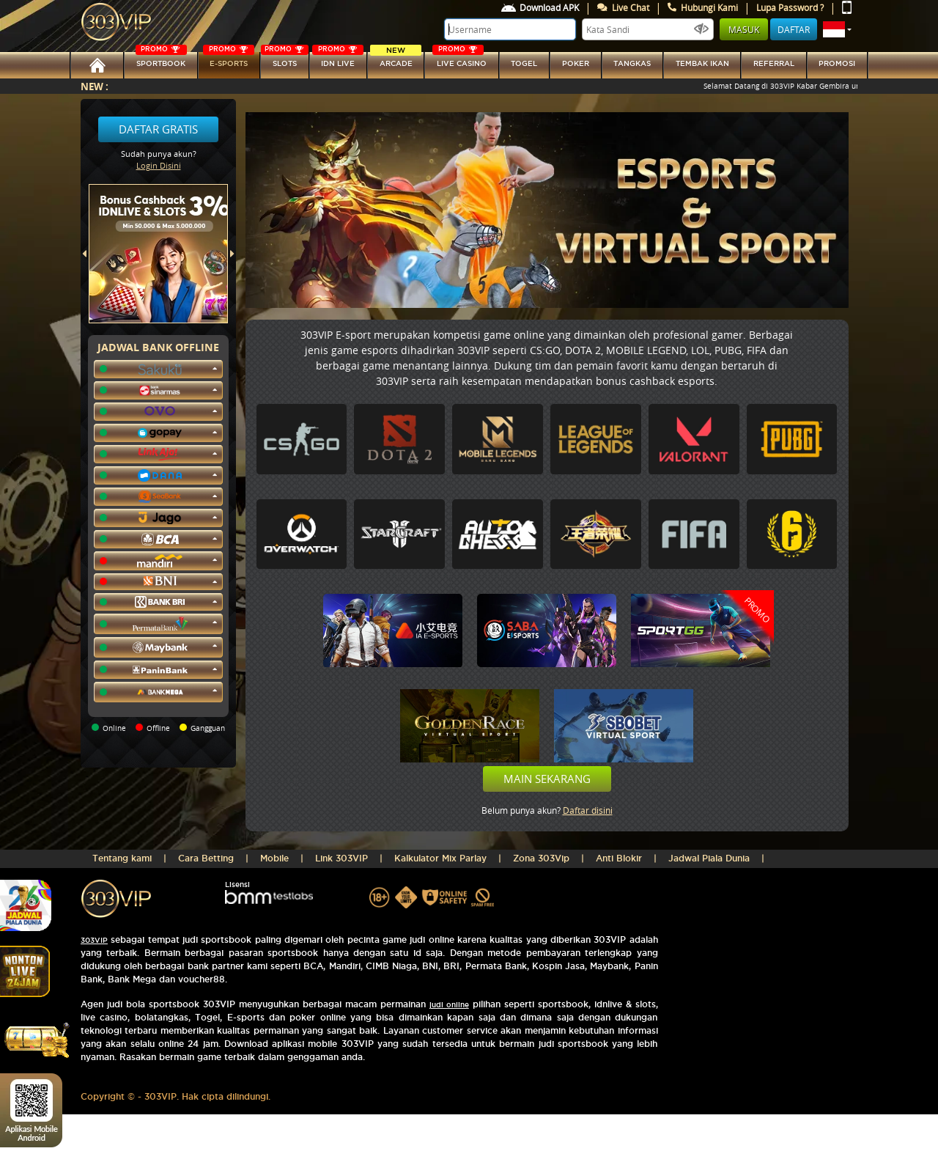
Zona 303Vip (541, 858)
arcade (395, 59)
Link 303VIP (341, 858)
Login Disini (158, 165)
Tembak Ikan (702, 63)
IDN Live (337, 59)
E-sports (228, 59)
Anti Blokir (619, 858)
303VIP (94, 940)
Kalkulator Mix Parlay (440, 858)
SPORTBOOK (161, 59)
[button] (837, 29)
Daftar (794, 29)
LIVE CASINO (459, 59)
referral (773, 63)
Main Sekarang (547, 778)
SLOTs (284, 59)
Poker (575, 63)
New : (94, 86)
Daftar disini (588, 810)
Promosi (837, 63)
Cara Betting (206, 858)
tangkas (632, 63)
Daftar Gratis (158, 129)
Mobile (274, 858)
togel (524, 63)
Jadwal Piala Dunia (709, 858)
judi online (449, 1005)
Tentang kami (122, 858)
